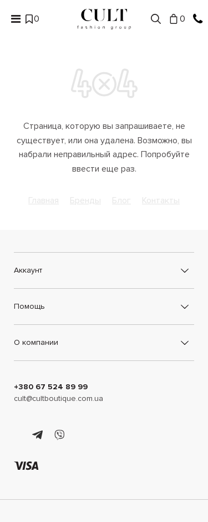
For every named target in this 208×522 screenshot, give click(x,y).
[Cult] (104, 19)
